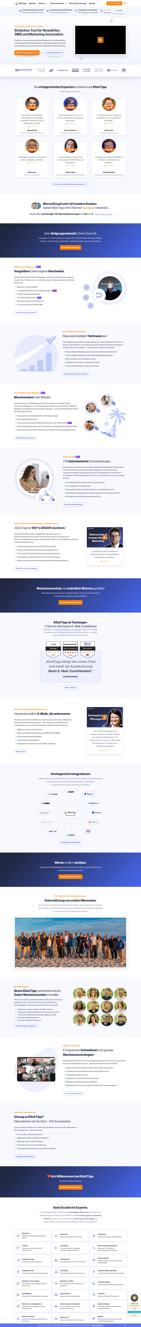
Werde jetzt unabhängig (70, 247)
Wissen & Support (58, 3)
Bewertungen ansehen (104, 214)
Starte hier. (122, 14)
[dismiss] (122, 1325)
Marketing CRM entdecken (74, 504)
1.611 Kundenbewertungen (134, 1312)
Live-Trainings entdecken (73, 1093)
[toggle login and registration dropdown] (125, 3)
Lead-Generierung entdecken (26, 313)
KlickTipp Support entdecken (26, 1026)
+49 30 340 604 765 (54, 53)
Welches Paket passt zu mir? (27, 53)
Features (43, 3)
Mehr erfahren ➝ (98, 1325)
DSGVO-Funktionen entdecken (26, 568)
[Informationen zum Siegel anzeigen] (134, 1315)
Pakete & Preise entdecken (70, 602)
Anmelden (119, 10)
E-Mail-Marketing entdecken (25, 438)
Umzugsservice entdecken (25, 1156)
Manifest (32, 3)
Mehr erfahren (21, 752)
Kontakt (92, 3)
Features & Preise (114, 3)
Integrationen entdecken (70, 842)
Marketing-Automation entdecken (76, 374)
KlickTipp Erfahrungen (78, 3)
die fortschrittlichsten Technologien (68, 630)
